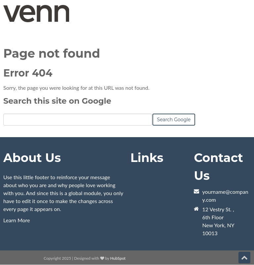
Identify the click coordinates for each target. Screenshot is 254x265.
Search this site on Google (57, 101)
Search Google (174, 120)
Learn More (16, 220)
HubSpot (117, 258)
